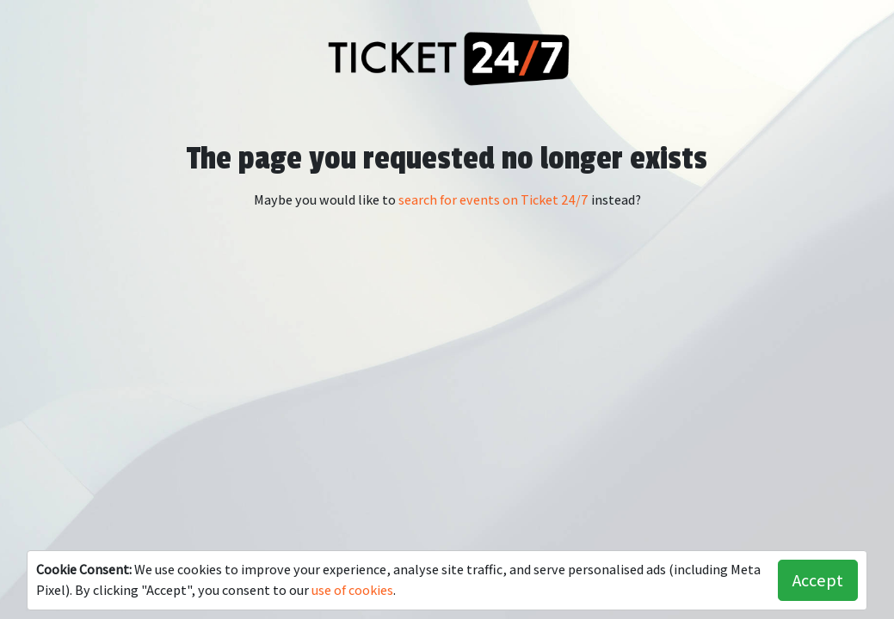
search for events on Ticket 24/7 (493, 200)
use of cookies (352, 590)
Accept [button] (817, 580)
